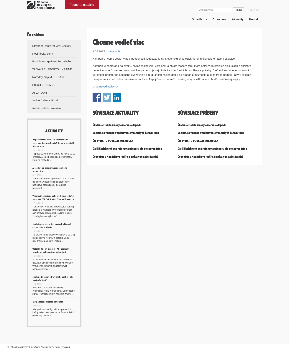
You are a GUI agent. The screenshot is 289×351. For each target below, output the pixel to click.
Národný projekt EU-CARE (48, 77)
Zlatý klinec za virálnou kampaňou (47, 301)
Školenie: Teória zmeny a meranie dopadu (117, 125)
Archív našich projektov (46, 108)
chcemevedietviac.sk (105, 86)
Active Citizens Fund (45, 100)
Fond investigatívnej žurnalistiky (52, 61)
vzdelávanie (113, 51)
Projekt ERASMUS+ (44, 84)
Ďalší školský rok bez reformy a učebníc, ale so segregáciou (127, 148)
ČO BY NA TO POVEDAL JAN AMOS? (113, 141)
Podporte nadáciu (82, 7)
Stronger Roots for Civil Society (51, 45)
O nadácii (199, 21)
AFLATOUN (39, 92)
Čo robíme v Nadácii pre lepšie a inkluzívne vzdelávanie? (125, 156)
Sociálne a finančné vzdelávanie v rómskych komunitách (126, 133)
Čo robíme (219, 21)
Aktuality (238, 21)
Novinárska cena (42, 53)
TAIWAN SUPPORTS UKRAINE (52, 69)
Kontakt (254, 21)
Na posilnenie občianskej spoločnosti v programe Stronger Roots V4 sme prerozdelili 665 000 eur (53, 143)
